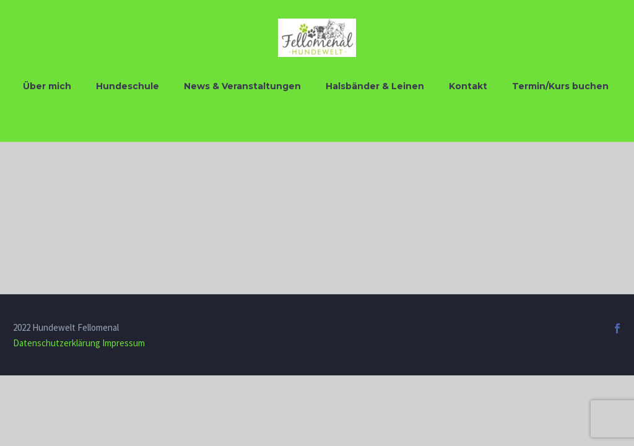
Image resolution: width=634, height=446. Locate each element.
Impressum (123, 343)
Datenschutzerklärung (56, 343)
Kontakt (468, 86)
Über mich (47, 86)
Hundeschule (127, 86)
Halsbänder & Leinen (375, 86)
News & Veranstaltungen (242, 86)
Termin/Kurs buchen (560, 86)
